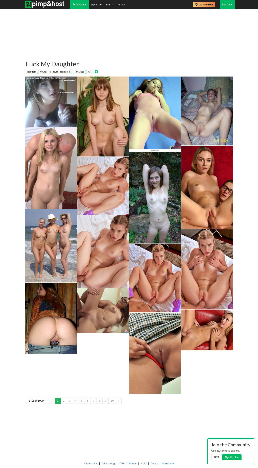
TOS (121, 463)
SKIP (216, 457)
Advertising (108, 463)
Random (31, 71)
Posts (109, 4)
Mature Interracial (60, 71)
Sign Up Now (232, 457)
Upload (79, 4)
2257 (143, 463)
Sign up (227, 4)
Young (43, 71)
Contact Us (90, 463)
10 (112, 400)
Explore (96, 4)
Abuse (154, 463)
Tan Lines (79, 71)
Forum (121, 4)
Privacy (132, 463)
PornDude (168, 463)
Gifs (90, 71)
